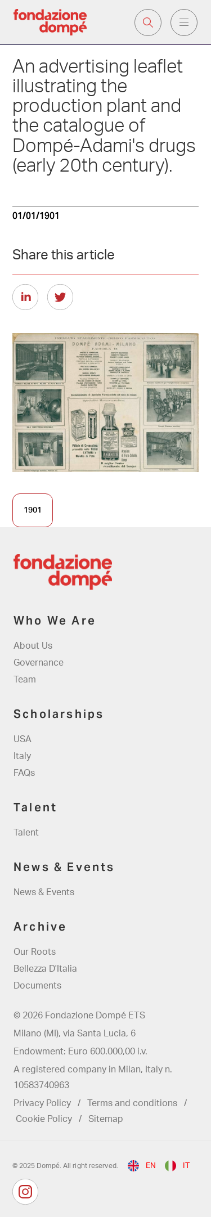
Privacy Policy (42, 1103)
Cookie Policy (44, 1119)
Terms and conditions (132, 1103)
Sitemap (105, 1119)
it (186, 1166)
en (151, 1166)
